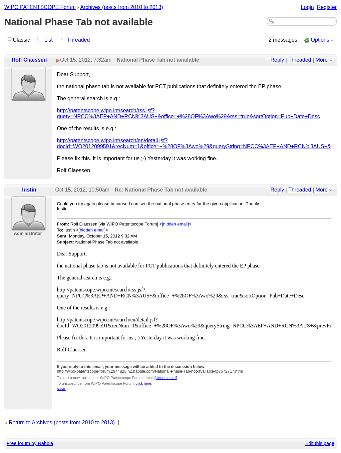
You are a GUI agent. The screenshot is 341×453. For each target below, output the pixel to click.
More (322, 60)
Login (307, 7)
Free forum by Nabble (30, 443)
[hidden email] (175, 224)
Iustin (29, 190)
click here (143, 383)
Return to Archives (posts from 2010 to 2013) (62, 422)
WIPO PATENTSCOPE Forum (40, 7)
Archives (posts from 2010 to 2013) (121, 7)
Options (320, 40)
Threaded (78, 40)
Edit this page (319, 443)
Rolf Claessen (29, 60)
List (48, 40)
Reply (277, 60)
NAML (61, 389)
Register (327, 7)
